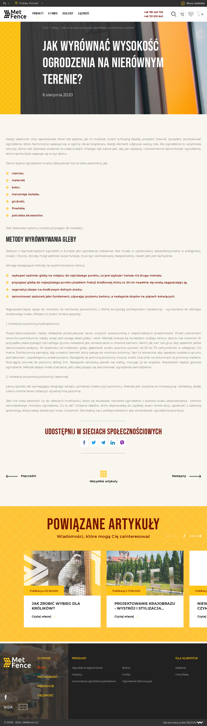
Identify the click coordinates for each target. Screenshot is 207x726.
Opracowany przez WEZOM (183, 722)
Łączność (45, 695)
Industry (77, 674)
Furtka (126, 674)
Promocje (45, 686)
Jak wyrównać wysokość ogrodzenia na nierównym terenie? (98, 27)
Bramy (126, 667)
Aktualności (47, 677)
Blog (55, 27)
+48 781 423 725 (153, 12)
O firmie (44, 658)
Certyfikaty (182, 674)
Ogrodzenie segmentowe (87, 667)
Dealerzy (180, 667)
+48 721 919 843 (153, 16)
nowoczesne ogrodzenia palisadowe (94, 681)
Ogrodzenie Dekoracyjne (137, 681)
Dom (46, 27)
